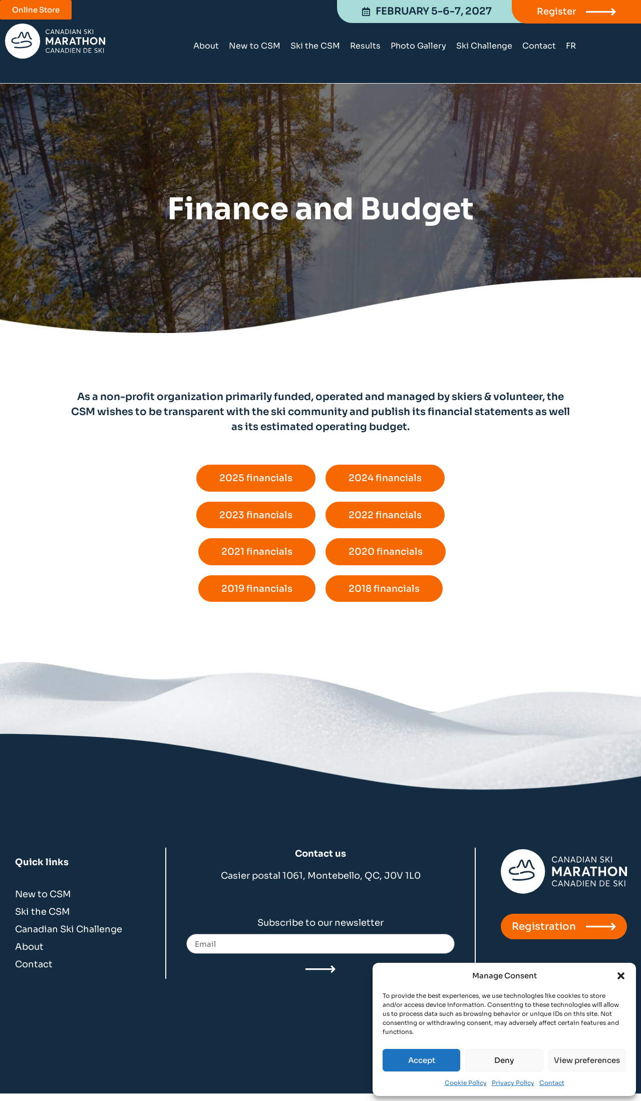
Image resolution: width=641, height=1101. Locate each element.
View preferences (587, 1060)
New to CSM (254, 46)
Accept (421, 1060)
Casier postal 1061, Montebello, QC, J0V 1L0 (321, 882)
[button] (621, 976)
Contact (551, 1082)
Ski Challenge (484, 46)
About (206, 46)
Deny (504, 1060)
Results (365, 46)
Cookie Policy (466, 1082)
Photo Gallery (418, 46)
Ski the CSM (315, 46)
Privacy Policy (513, 1082)
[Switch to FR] (571, 46)
